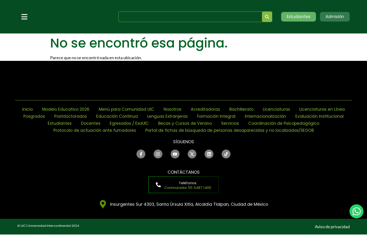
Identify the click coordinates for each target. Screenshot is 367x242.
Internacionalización (325, 116)
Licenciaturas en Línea (44, 116)
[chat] (356, 211)
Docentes (158, 123)
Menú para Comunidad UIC (153, 109)
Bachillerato (271, 109)
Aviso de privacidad (332, 234)
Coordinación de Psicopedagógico (136, 130)
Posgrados (88, 116)
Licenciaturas (307, 109)
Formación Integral (274, 116)
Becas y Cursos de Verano (255, 123)
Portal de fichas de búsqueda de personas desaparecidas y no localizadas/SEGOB (183, 137)
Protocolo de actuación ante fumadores (224, 130)
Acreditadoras (234, 109)
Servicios (301, 123)
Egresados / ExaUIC (197, 123)
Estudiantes (126, 123)
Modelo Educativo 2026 (91, 109)
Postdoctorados (126, 116)
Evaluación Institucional (80, 123)
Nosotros (200, 109)
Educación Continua (173, 116)
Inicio (52, 109)
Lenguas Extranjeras (224, 116)
